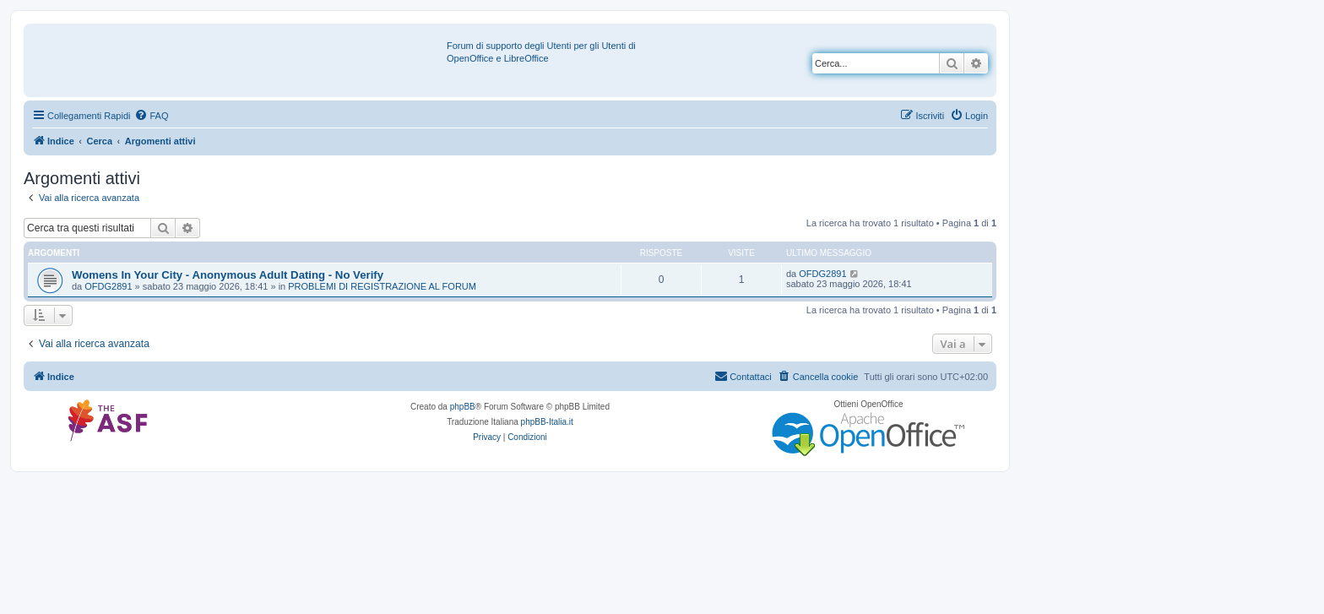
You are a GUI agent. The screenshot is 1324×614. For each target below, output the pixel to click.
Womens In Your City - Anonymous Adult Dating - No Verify (227, 275)
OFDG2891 (108, 286)
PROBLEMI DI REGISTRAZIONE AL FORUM (382, 286)
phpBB (462, 406)
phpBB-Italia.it (547, 422)
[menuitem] (151, 116)
